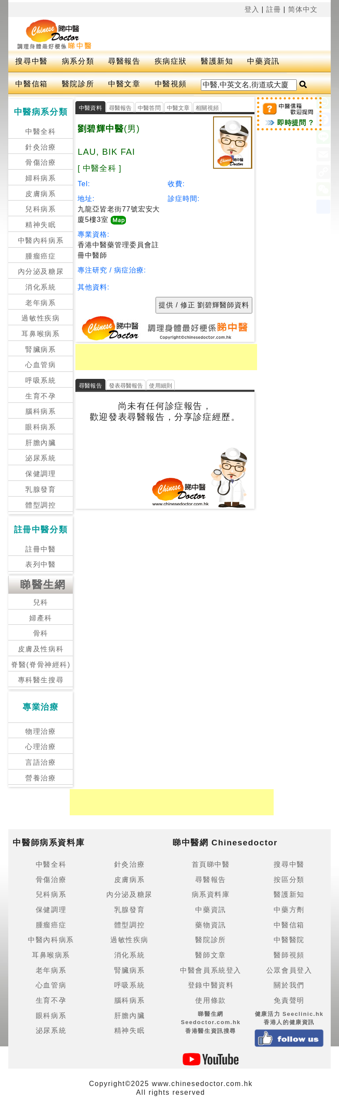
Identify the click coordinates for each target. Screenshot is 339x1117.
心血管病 (40, 364)
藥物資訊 (210, 925)
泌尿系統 (40, 458)
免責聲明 (289, 1000)
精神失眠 (40, 224)
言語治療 (40, 762)
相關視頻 (207, 108)
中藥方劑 (289, 909)
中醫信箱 (31, 84)
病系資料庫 (211, 894)
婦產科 (40, 618)
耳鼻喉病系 (40, 333)
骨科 (40, 633)
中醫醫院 (289, 939)
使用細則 (160, 385)
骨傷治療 (40, 162)
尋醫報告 (124, 61)
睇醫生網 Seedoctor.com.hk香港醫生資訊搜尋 (211, 1022)
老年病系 (40, 302)
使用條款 (210, 1000)
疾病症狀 (171, 61)
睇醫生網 (43, 584)
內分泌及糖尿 (41, 271)
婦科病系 (40, 178)
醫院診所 (78, 84)
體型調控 (40, 505)
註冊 (273, 9)
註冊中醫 (40, 549)
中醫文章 (124, 84)
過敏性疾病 (40, 318)
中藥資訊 (263, 61)
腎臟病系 (40, 349)
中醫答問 (149, 108)
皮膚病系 (40, 194)
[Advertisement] (203, 32)
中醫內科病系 (41, 240)
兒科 (40, 602)
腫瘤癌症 (40, 256)
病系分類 (78, 61)
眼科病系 (40, 427)
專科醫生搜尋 (41, 680)
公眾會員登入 (289, 970)
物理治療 (40, 731)
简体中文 (303, 9)
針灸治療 (40, 147)
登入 (251, 9)
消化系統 (40, 287)
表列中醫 (40, 564)
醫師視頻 (289, 955)
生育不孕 (40, 396)
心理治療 (40, 746)
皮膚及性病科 (41, 649)
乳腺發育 (40, 489)
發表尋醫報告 (126, 385)
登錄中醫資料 (211, 985)
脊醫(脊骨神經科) (41, 664)
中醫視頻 (171, 84)
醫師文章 (210, 955)
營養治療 (40, 778)
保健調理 (40, 473)
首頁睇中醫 (211, 864)
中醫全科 (40, 131)
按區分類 (289, 879)
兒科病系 (40, 209)
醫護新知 (217, 61)
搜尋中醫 (31, 61)
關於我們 (289, 985)
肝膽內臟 (40, 442)
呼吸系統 (40, 380)
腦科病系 (40, 411)
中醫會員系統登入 (210, 970)
